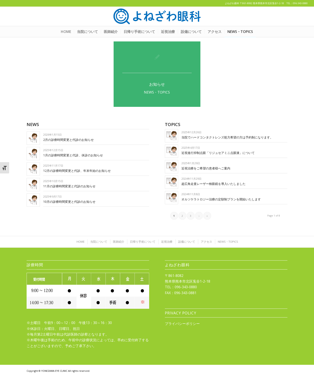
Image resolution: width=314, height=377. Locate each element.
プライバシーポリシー (182, 323)
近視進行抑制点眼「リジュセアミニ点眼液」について (218, 153)
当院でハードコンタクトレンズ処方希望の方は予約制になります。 (227, 137)
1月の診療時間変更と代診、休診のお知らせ (73, 155)
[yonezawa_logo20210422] (157, 16)
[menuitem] (66, 31)
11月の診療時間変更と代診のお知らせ (69, 186)
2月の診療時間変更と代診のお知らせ (68, 140)
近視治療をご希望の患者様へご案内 (205, 168)
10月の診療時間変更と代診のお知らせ (69, 202)
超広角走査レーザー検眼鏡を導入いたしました (213, 184)
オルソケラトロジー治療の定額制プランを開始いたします (221, 199)
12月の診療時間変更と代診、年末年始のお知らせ (77, 171)
